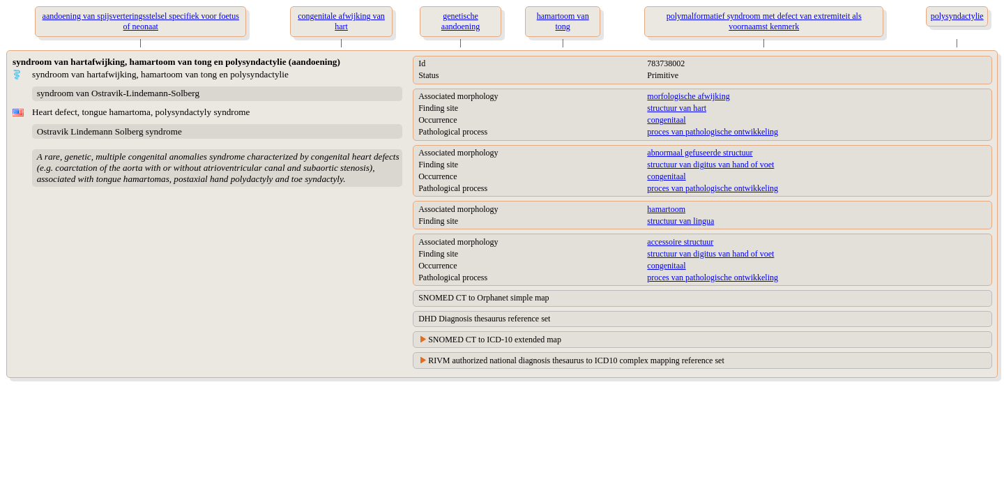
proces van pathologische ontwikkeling (712, 132)
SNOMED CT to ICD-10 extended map (494, 339)
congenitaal (666, 120)
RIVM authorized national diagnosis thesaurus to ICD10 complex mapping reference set (576, 360)
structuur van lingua (680, 221)
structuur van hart (676, 108)
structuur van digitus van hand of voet (710, 164)
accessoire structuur (680, 242)
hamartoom (666, 209)
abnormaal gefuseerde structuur (699, 153)
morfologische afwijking (688, 96)
